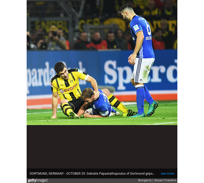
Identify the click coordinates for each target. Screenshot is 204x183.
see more (167, 173)
